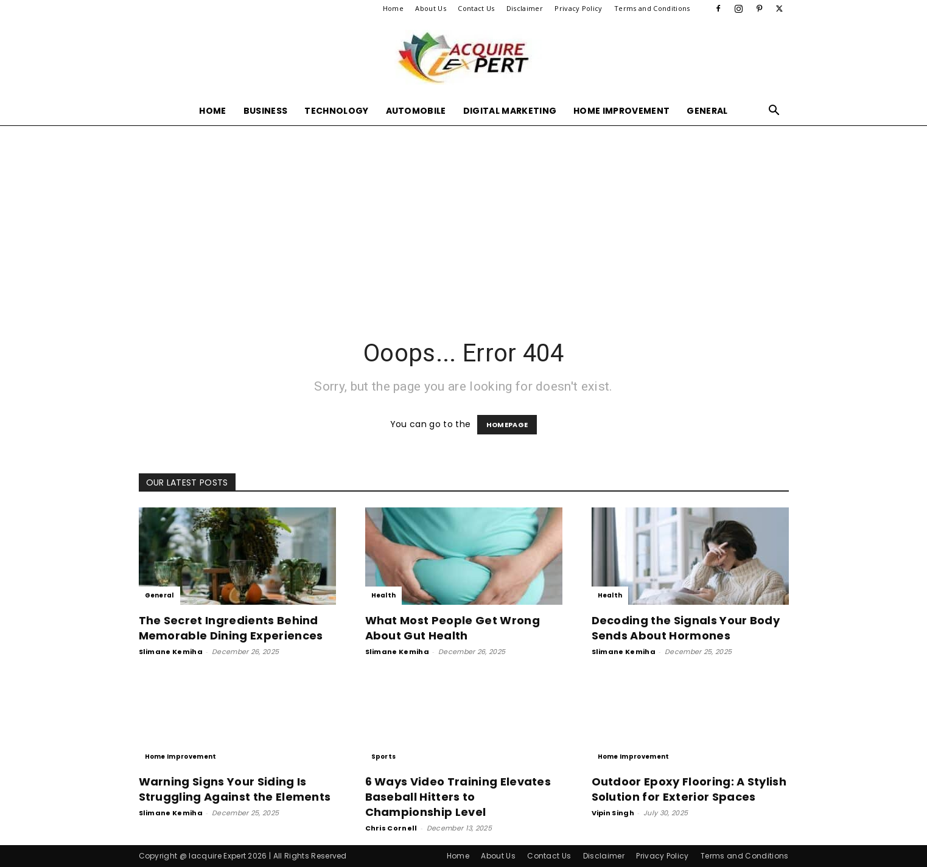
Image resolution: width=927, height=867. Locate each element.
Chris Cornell (391, 828)
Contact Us (476, 8)
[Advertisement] (464, 216)
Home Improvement (621, 111)
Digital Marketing (509, 111)
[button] (774, 111)
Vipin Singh (613, 813)
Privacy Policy (578, 8)
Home (393, 8)
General (707, 111)
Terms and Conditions (652, 8)
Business (265, 111)
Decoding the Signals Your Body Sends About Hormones (686, 628)
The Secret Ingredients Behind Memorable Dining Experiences (231, 628)
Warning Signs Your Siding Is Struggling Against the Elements (235, 789)
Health (383, 595)
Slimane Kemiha (171, 651)
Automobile (416, 111)
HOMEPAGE (507, 425)
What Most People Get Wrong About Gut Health (452, 628)
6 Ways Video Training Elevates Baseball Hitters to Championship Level (458, 797)
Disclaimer (524, 8)
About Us (430, 8)
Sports (383, 756)
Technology (336, 111)
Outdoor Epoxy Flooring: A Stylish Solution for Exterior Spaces (689, 789)
